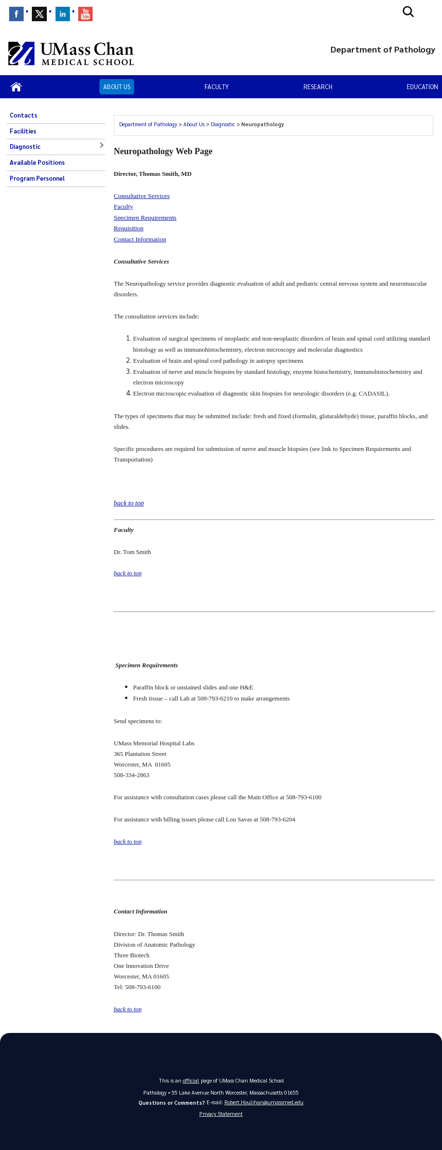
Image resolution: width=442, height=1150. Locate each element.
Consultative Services (142, 195)
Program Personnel (37, 178)
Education (422, 86)
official (191, 1078)
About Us (116, 86)
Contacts (23, 115)
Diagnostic (25, 146)
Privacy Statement (221, 1112)
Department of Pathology (148, 124)
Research (318, 86)
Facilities (23, 131)
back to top (128, 572)
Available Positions (37, 162)
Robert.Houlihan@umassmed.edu (264, 1099)
